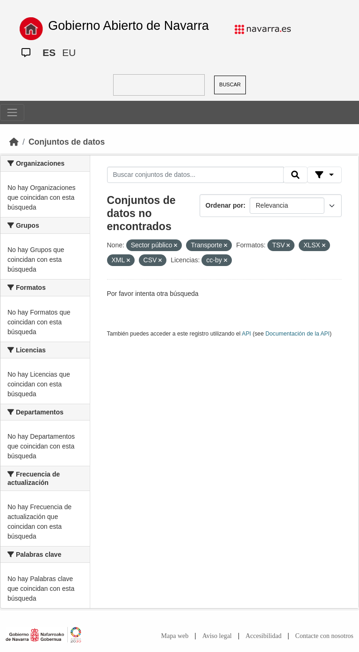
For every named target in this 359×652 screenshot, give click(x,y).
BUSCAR (230, 84)
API (246, 333)
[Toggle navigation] (12, 112)
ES (49, 52)
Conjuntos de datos (67, 142)
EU (69, 52)
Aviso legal (217, 635)
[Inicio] (14, 142)
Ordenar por (225, 205)
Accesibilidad (263, 635)
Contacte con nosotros (324, 635)
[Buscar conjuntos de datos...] (195, 175)
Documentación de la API (298, 333)
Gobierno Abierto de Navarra (128, 26)
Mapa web (175, 635)
